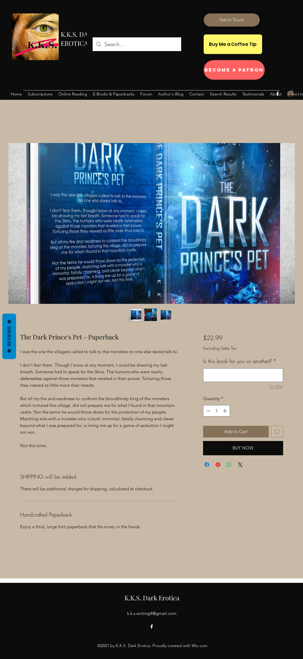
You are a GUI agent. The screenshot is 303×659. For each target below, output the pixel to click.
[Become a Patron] (234, 70)
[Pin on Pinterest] (217, 464)
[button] (292, 91)
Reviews (9, 336)
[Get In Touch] (232, 20)
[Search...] (136, 44)
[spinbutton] (216, 410)
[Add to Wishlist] (277, 432)
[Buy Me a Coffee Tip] (233, 44)
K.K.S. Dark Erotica (151, 597)
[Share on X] (240, 464)
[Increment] (225, 410)
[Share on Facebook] (206, 464)
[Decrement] (208, 410)
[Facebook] (278, 94)
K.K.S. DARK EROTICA (78, 39)
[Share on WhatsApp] (229, 464)
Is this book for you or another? (239, 361)
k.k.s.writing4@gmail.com (151, 613)
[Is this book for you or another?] (243, 375)
